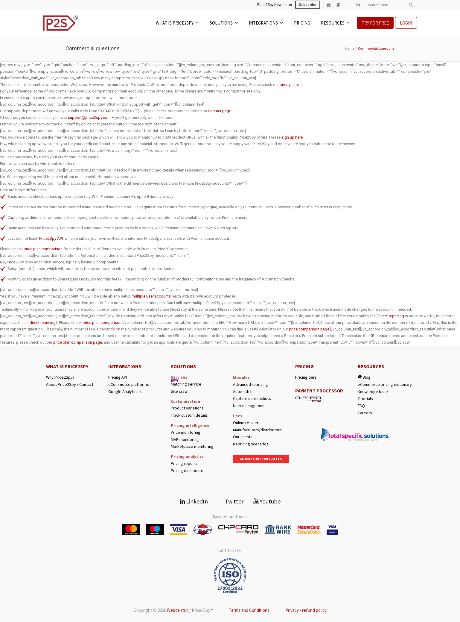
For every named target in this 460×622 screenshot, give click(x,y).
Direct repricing (391, 316)
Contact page (219, 111)
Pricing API (117, 377)
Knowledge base (373, 391)
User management (249, 405)
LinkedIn (194, 501)
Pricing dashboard (187, 470)
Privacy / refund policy (306, 610)
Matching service (186, 384)
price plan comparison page (77, 342)
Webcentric (177, 610)
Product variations (187, 408)
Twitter (230, 501)
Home (350, 49)
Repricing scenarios (251, 444)
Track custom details (189, 415)
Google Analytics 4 (124, 391)
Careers (365, 412)
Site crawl (179, 391)
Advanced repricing (250, 384)
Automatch (242, 391)
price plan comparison (43, 249)
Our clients (242, 436)
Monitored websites (261, 459)
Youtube (267, 501)
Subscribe (307, 5)
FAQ (361, 405)
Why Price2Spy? (60, 377)
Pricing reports (184, 463)
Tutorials (365, 398)
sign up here (292, 137)
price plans (289, 84)
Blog (364, 377)
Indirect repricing (41, 322)
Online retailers (247, 422)
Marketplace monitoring (192, 446)
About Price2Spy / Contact (69, 384)
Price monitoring (185, 432)
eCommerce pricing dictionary (385, 384)
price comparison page (309, 329)
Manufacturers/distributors (257, 430)
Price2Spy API (51, 238)
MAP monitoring (185, 439)
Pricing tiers (306, 377)
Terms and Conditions (249, 610)
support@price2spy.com (89, 117)
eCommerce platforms (128, 384)
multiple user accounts (151, 296)
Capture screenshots (252, 398)
